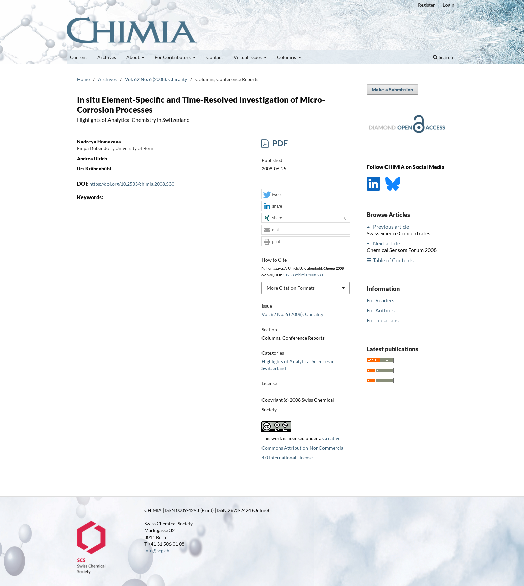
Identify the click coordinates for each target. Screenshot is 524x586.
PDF (279, 143)
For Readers (380, 300)
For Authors (381, 310)
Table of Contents (393, 260)
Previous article (391, 226)
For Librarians (383, 320)
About (133, 57)
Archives (106, 57)
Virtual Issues (248, 57)
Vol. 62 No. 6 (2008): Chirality (156, 79)
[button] (305, 194)
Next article (386, 243)
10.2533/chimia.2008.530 (303, 275)
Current (78, 57)
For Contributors (173, 57)
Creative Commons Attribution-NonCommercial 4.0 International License (303, 447)
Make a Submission (392, 89)
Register (426, 5)
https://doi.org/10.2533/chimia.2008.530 (131, 184)
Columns (287, 57)
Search (443, 57)
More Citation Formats (291, 288)
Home (83, 79)
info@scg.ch (156, 550)
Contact (214, 57)
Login (448, 5)
